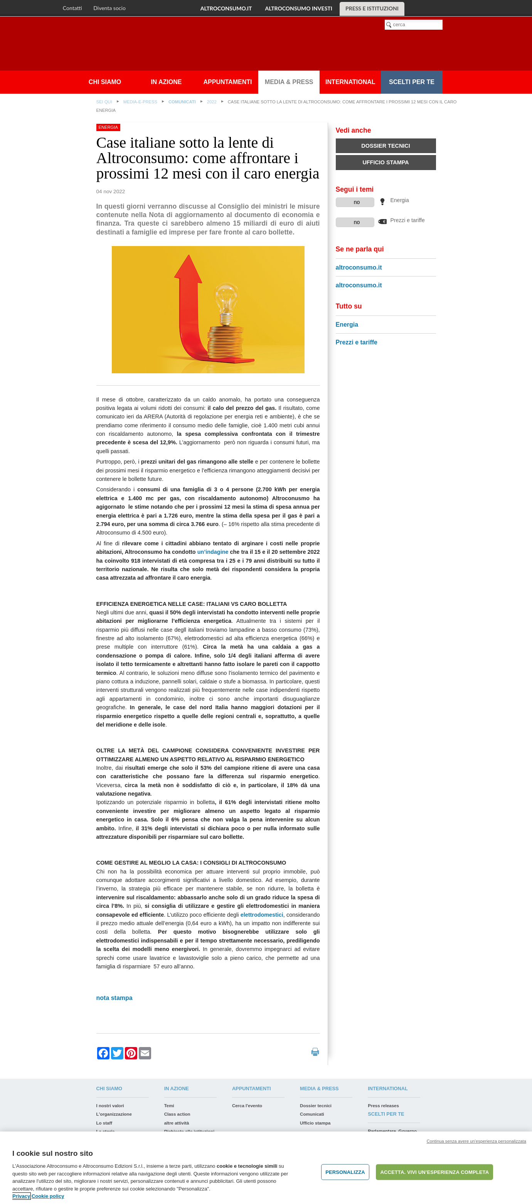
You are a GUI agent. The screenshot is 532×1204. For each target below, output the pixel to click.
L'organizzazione (114, 1114)
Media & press (289, 82)
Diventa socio (109, 8)
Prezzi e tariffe (408, 220)
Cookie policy (48, 1196)
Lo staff (104, 1123)
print (315, 1052)
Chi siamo (105, 82)
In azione (166, 82)
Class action (177, 1114)
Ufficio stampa (385, 162)
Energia (400, 200)
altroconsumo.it (226, 8)
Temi (169, 1105)
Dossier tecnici (385, 146)
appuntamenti (228, 82)
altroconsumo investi (298, 8)
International (350, 82)
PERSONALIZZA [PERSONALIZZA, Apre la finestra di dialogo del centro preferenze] (345, 1172)
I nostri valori (110, 1105)
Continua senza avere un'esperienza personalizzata (476, 1141)
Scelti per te (411, 82)
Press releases (383, 1105)
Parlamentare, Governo (392, 1131)
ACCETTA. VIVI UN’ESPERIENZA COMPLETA (434, 1172)
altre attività (176, 1123)
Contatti (72, 8)
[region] (266, 1167)
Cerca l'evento (247, 1105)
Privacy (21, 1196)
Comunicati (182, 101)
